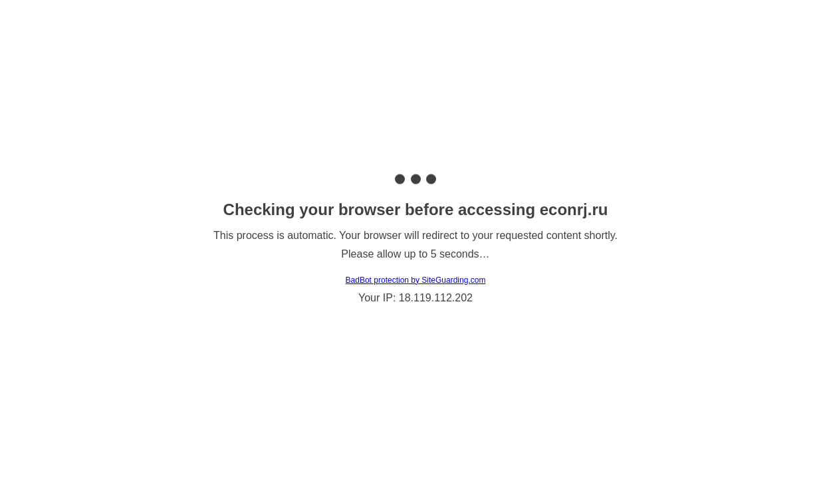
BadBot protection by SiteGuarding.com (416, 280)
